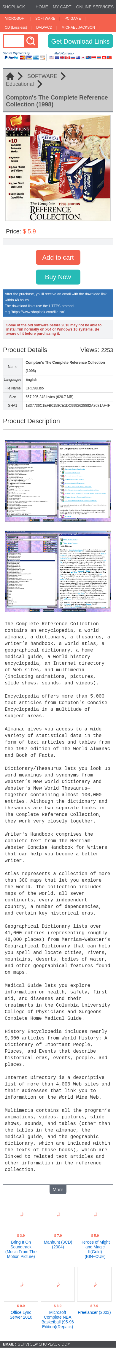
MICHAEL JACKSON (78, 27)
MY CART (62, 6)
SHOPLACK (13, 6)
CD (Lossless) (16, 27)
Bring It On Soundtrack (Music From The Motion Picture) (21, 1248)
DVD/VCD (44, 27)
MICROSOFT (15, 18)
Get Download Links (80, 41)
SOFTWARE (45, 18)
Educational (20, 84)
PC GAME (73, 18)
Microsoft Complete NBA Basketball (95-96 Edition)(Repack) (58, 1318)
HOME (42, 6)
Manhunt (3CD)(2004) (58, 1243)
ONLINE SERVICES (95, 6)
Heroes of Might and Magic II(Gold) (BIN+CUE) (95, 1248)
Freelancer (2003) (94, 1311)
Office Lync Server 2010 (20, 1313)
